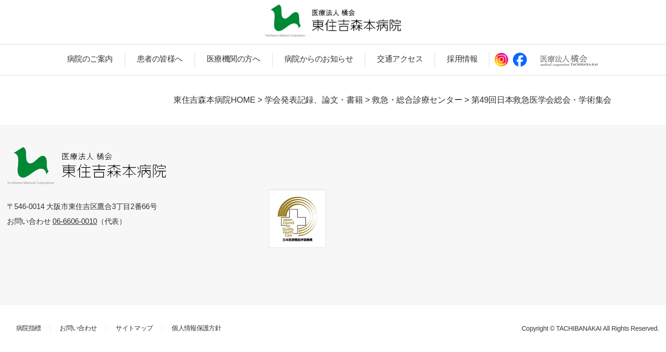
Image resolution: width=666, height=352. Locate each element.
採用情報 (462, 59)
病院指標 (28, 328)
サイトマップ (134, 328)
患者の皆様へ (160, 59)
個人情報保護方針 (196, 328)
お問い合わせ (78, 328)
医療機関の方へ (233, 59)
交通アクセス (400, 59)
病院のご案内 (90, 59)
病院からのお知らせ (318, 59)
